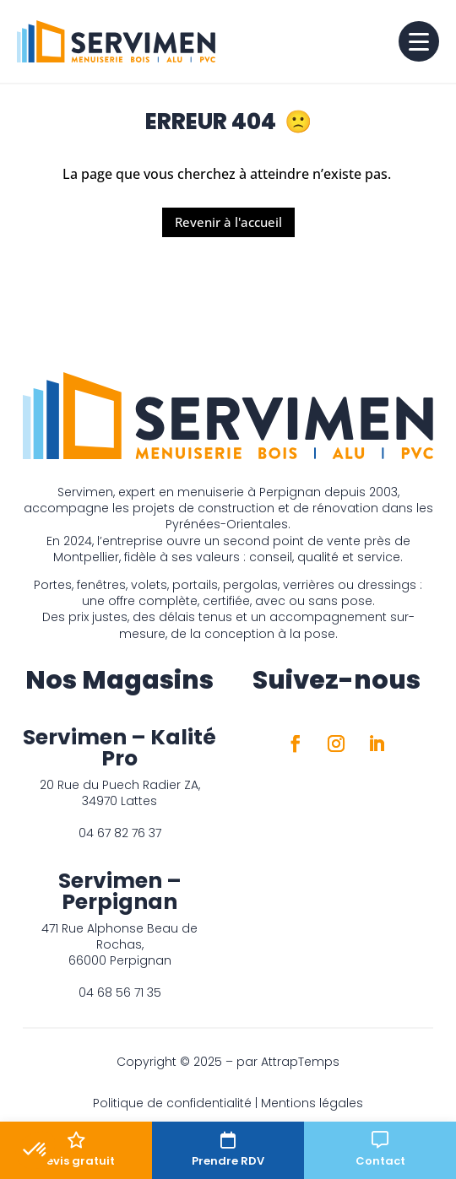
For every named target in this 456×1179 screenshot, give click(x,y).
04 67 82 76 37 (120, 833)
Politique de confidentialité (172, 1103)
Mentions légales (312, 1103)
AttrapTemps (300, 1061)
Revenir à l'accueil (228, 222)
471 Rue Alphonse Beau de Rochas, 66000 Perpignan (119, 944)
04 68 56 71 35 (120, 992)
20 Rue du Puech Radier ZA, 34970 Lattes (120, 792)
